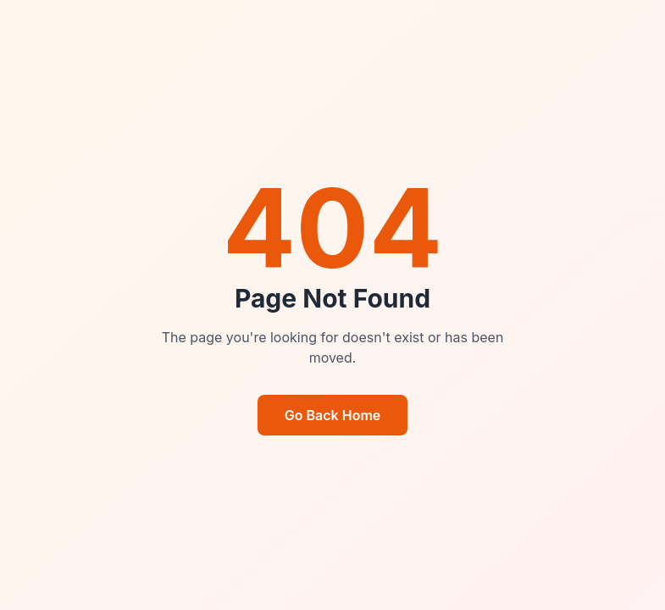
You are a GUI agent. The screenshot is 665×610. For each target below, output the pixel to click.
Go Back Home (333, 415)
